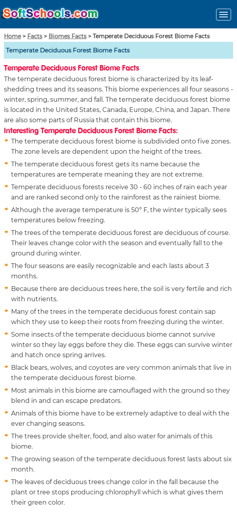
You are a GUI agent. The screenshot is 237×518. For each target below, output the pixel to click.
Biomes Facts (68, 36)
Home (12, 36)
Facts (34, 36)
